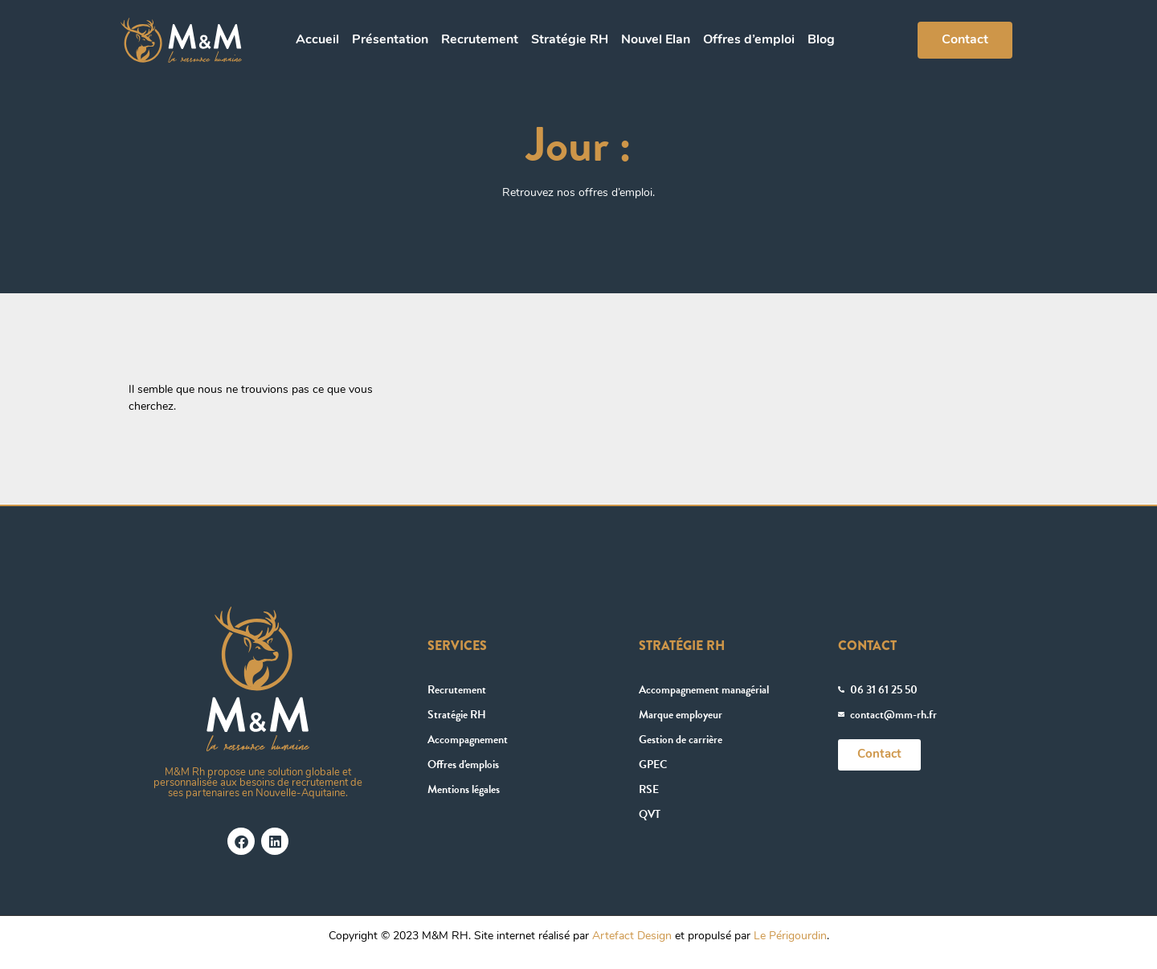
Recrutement (479, 40)
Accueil (317, 40)
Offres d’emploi (749, 40)
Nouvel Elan (655, 40)
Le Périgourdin (790, 936)
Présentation (390, 40)
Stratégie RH (569, 40)
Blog (821, 40)
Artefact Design (632, 936)
